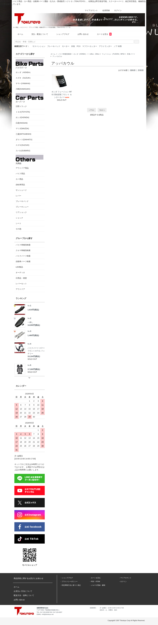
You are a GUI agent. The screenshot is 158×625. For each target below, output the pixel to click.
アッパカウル (57, 56)
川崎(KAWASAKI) (23, 89)
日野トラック (29, 100)
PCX (79, 46)
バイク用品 (20, 173)
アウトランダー (105, 46)
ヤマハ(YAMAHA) (23, 83)
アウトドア (20, 289)
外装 (73, 46)
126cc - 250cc (94, 54)
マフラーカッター (89, 46)
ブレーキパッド (53, 46)
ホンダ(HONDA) (22, 117)
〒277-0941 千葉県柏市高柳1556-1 (48, 610)
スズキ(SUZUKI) (22, 145)
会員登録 (105, 10)
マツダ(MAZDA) (22, 128)
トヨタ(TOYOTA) (23, 112)
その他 (18, 229)
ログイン (116, 10)
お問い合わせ (81, 34)
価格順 (133, 70)
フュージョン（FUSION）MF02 (113, 54)
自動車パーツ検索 (23, 261)
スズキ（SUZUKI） (24, 78)
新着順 (141, 70)
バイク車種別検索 (64, 54)
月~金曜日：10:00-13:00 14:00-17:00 (112, 608)
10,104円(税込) (34, 356)
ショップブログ (60, 34)
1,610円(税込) (33, 310)
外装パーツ (131, 54)
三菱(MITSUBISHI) (23, 134)
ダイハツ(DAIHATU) (24, 139)
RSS (92, 581)
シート (18, 223)
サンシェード (21, 190)
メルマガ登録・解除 (98, 585)
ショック (19, 218)
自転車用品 (20, 185)
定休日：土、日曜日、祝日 (108, 610)
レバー (18, 196)
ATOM (97, 581)
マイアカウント (90, 10)
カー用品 (19, 179)
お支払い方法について (23, 591)
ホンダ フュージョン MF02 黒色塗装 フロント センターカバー (62, 94)
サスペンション (38, 46)
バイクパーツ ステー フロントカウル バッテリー (36, 348)
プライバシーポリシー (70, 581)
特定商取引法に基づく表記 (71, 585)
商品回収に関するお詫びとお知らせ (28, 578)
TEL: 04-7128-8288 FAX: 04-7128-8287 (49, 612)
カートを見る (102, 34)
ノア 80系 (118, 46)
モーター (65, 46)
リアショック (21, 212)
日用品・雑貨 (21, 278)
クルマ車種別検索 (23, 250)
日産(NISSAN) (21, 123)
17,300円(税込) (34, 369)
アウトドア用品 (29, 162)
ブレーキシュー (22, 207)
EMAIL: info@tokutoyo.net (45, 614)
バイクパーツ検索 (23, 256)
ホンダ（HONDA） (80, 54)
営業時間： (93, 608)
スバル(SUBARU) (23, 151)
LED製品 (19, 267)
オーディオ (20, 272)
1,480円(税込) (33, 335)
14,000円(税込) (34, 325)
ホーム (18, 34)
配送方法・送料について (24, 595)
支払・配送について (38, 34)
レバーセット (21, 284)
